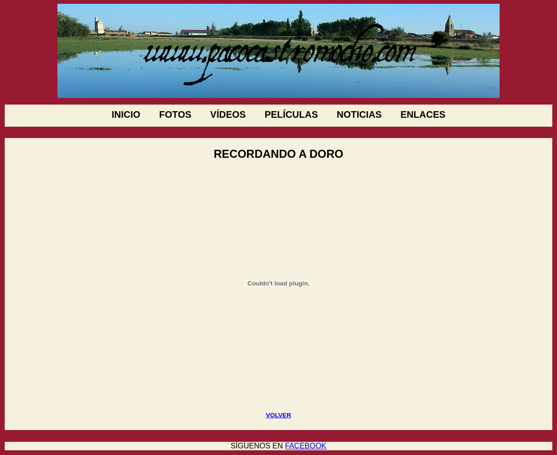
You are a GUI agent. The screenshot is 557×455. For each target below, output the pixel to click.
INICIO (125, 114)
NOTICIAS (359, 114)
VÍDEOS (228, 114)
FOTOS (175, 114)
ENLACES (423, 114)
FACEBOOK (305, 446)
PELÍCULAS (291, 114)
